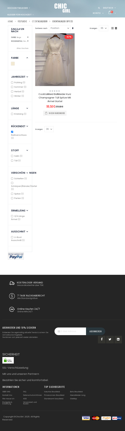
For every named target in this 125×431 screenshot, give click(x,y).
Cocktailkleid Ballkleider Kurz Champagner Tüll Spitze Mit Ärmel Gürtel (54, 97)
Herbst (18, 91)
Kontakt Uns (7, 395)
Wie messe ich (8, 399)
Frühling (18, 82)
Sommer (19, 86)
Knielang (19, 113)
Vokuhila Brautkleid (52, 392)
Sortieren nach (41, 28)
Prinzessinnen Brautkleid (54, 395)
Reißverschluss (19, 135)
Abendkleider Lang (77, 395)
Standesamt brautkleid (53, 399)
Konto (97, 13)
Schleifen (19, 178)
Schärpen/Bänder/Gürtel (24, 186)
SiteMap (73, 399)
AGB (24, 399)
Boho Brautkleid (76, 392)
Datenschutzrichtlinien (32, 395)
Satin (17, 155)
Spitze (18, 193)
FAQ (24, 392)
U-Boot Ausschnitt (18, 239)
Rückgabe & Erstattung (7, 403)
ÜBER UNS (6, 392)
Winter (18, 95)
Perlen (18, 198)
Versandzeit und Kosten (30, 403)
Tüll (16, 160)
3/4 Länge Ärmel (18, 218)
